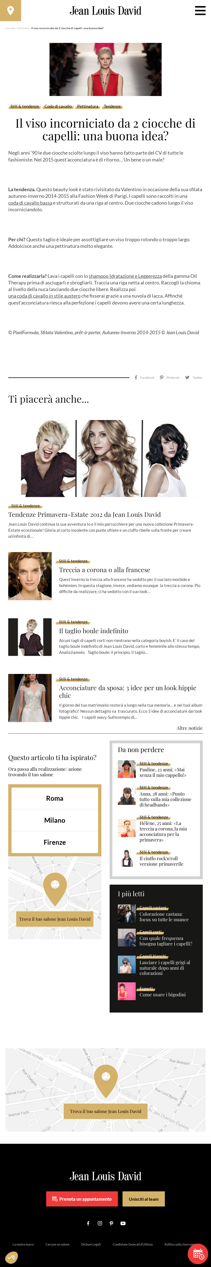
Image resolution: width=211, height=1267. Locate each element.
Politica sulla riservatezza (182, 1238)
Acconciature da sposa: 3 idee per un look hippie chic (130, 685)
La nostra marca (23, 1238)
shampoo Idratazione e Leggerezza (125, 277)
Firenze (55, 836)
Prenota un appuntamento (82, 1192)
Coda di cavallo (58, 107)
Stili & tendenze (24, 107)
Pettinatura (87, 107)
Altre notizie (190, 721)
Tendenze (112, 107)
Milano (54, 814)
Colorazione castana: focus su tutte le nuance (164, 910)
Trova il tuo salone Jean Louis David (54, 912)
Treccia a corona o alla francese (106, 563)
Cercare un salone (58, 1238)
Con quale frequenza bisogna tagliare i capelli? (166, 934)
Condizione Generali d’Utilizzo (133, 1238)
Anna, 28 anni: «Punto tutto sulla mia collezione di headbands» (165, 793)
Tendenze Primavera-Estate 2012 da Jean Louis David (86, 508)
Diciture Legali (91, 1238)
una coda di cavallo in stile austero (44, 297)
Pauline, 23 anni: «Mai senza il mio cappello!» (163, 766)
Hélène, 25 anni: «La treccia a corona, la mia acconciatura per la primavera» (163, 825)
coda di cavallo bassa (30, 204)
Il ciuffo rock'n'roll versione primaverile (162, 854)
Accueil (10, 29)
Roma (54, 792)
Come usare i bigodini (163, 988)
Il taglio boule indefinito (94, 624)
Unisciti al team (144, 1192)
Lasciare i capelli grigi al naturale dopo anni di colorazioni (165, 961)
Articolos (23, 29)
